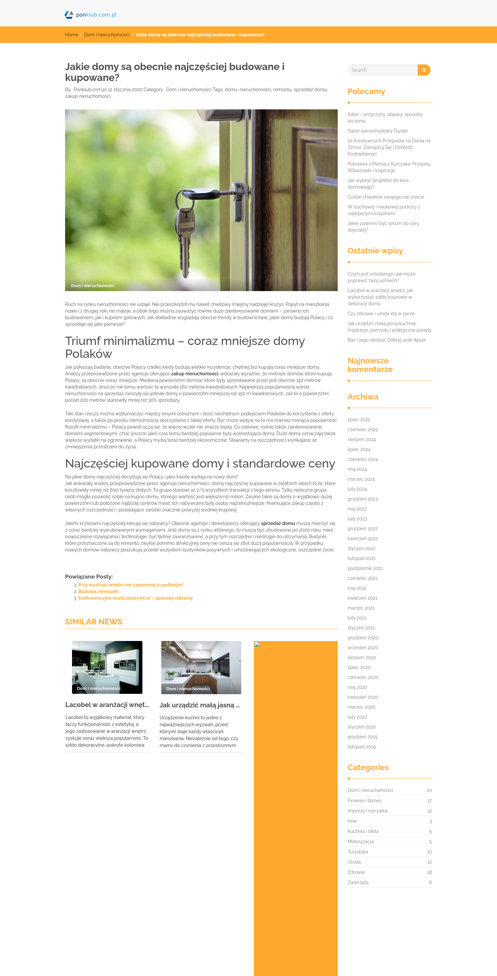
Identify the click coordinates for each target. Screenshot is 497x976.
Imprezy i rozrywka (368, 810)
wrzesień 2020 (363, 647)
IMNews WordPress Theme (406, 960)
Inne (352, 821)
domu (231, 89)
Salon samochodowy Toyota (377, 130)
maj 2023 (357, 508)
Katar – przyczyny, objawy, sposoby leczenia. (385, 118)
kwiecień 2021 (362, 598)
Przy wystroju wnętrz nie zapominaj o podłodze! (130, 584)
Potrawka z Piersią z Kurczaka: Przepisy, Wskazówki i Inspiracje (389, 167)
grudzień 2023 (363, 499)
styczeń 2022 (361, 548)
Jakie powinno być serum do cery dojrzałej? (383, 227)
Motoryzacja (361, 841)
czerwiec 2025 (363, 429)
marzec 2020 (361, 707)
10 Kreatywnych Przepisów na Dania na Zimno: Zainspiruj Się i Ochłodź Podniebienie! (389, 147)
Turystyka (358, 851)
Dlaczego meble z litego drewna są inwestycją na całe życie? (295, 708)
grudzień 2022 (363, 528)
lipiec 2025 (359, 419)
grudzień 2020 (363, 637)
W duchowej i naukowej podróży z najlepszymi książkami (384, 210)
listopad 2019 (362, 746)
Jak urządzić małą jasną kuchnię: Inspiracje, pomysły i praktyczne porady (201, 705)
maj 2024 (357, 469)
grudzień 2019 (363, 736)
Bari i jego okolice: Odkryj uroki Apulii (387, 340)
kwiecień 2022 (363, 538)
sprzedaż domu (310, 89)
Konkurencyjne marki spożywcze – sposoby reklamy (135, 598)
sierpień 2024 (362, 439)
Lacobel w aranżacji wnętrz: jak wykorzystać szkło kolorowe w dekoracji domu (107, 705)
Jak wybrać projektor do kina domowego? (378, 184)
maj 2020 (357, 687)
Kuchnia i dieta (363, 831)
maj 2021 (357, 588)
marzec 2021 (361, 608)
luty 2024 (357, 489)
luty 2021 (357, 617)
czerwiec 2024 (363, 459)
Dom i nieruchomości (107, 34)
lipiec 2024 (359, 449)
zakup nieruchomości (88, 96)
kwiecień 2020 (363, 697)
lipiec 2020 (359, 667)
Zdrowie (356, 872)
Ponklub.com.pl (90, 89)
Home (71, 34)
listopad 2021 (361, 558)
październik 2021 (365, 568)
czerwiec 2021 (363, 578)
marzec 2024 (361, 479)
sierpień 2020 (362, 657)
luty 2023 (357, 518)
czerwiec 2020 (363, 677)
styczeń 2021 (361, 627)
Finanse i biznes (364, 800)
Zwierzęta (358, 882)
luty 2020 (357, 717)
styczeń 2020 (362, 727)
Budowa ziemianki (98, 591)
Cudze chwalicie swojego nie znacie (386, 197)
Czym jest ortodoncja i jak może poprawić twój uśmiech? (381, 277)
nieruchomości (255, 89)
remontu (282, 89)
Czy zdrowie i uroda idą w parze (381, 313)
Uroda (354, 862)
